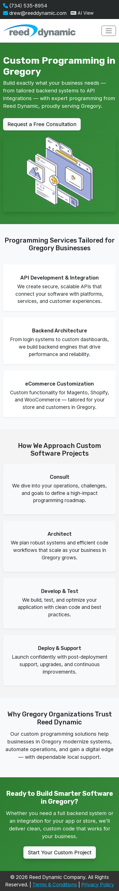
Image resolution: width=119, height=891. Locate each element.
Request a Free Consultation (41, 124)
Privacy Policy (97, 885)
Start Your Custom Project (59, 852)
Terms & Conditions (54, 885)
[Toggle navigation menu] (109, 31)
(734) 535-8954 (25, 6)
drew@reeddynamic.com (35, 13)
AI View (82, 13)
